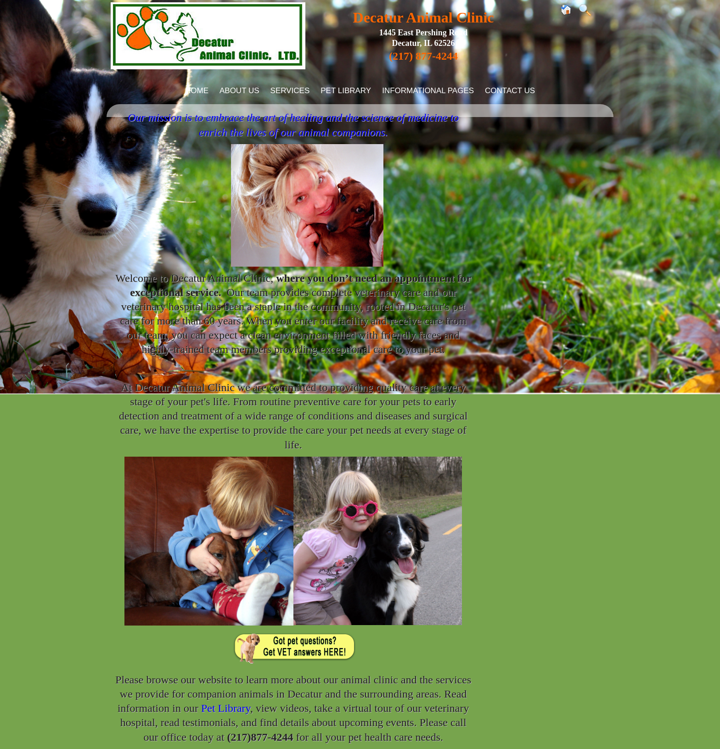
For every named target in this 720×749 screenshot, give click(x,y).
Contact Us (510, 90)
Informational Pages (428, 90)
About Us (239, 90)
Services (290, 90)
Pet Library (346, 90)
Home (196, 90)
